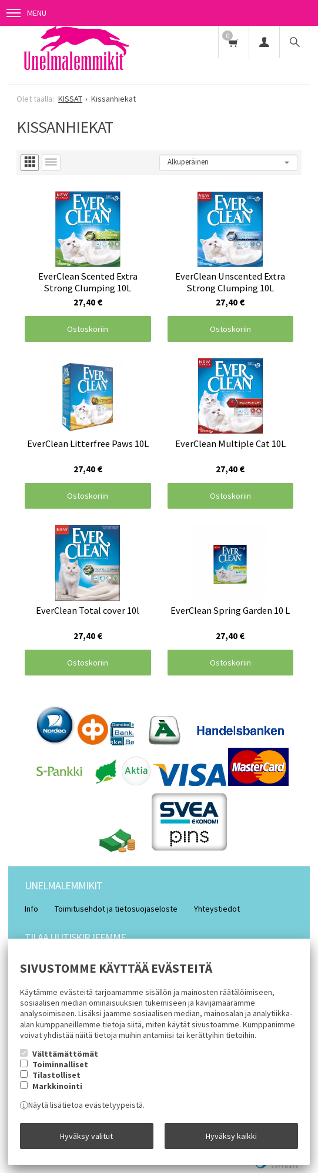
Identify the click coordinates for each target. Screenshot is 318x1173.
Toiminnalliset (60, 1064)
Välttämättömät (65, 1053)
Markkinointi (57, 1086)
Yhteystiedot (217, 908)
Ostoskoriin (87, 329)
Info (31, 908)
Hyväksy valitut (86, 1136)
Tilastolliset (56, 1075)
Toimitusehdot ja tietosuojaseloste (116, 908)
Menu (26, 13)
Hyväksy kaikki (231, 1136)
